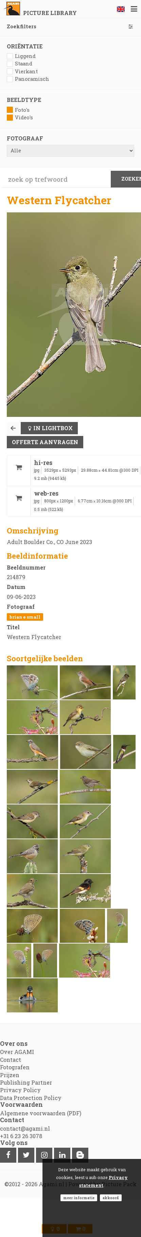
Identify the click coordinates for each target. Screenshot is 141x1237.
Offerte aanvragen (45, 442)
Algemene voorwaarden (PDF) (40, 1113)
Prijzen (9, 1074)
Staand (19, 63)
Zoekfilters (70, 26)
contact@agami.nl (25, 1128)
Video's (20, 117)
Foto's (18, 110)
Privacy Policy (20, 1089)
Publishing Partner (26, 1082)
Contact (10, 1059)
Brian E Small (25, 617)
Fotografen (15, 1067)
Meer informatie (78, 1197)
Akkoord (111, 1197)
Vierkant (22, 71)
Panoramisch (28, 79)
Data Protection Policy (30, 1097)
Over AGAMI (17, 1051)
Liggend (21, 56)
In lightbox (53, 428)
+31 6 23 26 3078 (21, 1136)
